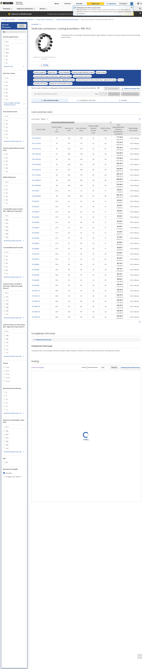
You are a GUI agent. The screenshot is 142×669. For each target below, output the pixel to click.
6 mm (7, 367)
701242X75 (35, 254)
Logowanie (111, 4)
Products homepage (37, 367)
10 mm (8, 374)
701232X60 (35, 233)
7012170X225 (36, 175)
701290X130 (36, 312)
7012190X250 (36, 185)
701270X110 (36, 291)
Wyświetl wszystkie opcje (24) (12, 356)
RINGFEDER (34, 24)
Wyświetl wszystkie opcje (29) (12, 318)
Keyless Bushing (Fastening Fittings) (67, 19)
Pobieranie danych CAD (132, 88)
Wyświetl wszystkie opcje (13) (12, 413)
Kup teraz (114, 94)
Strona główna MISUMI (8, 19)
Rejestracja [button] (95, 4)
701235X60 (35, 238)
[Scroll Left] (51, 122)
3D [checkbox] (7, 462)
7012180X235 (36, 180)
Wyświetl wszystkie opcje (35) (12, 141)
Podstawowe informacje (43, 340)
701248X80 (35, 264)
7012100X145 (36, 138)
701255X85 (35, 275)
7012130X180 (36, 154)
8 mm (7, 371)
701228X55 (35, 222)
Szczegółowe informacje (87, 100)
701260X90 (35, 280)
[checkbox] (14, 45)
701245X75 (35, 259)
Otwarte (114, 367)
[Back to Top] (139, 656)
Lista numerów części (50, 100)
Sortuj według (126, 129)
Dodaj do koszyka (130, 94)
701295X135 (36, 317)
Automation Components (26, 19)
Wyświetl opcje (8, 66)
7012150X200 (36, 164)
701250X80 (35, 270)
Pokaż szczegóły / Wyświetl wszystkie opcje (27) (12, 104)
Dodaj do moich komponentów (47, 94)
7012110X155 (36, 143)
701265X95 (35, 285)
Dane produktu (111, 88)
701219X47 (35, 191)
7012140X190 (36, 159)
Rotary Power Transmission (45, 19)
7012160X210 (36, 170)
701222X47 (35, 207)
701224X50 (35, 212)
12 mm (8, 378)
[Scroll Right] (111, 122)
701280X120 (36, 301)
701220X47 (35, 201)
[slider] (87, 367)
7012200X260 (36, 196)
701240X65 (35, 249)
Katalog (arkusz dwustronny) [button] (130, 367)
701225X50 (35, 217)
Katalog (45, 65)
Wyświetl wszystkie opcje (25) (12, 277)
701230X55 (35, 228)
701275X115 (36, 296)
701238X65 (35, 243)
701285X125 (36, 306)
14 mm (8, 381)
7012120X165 (36, 149)
